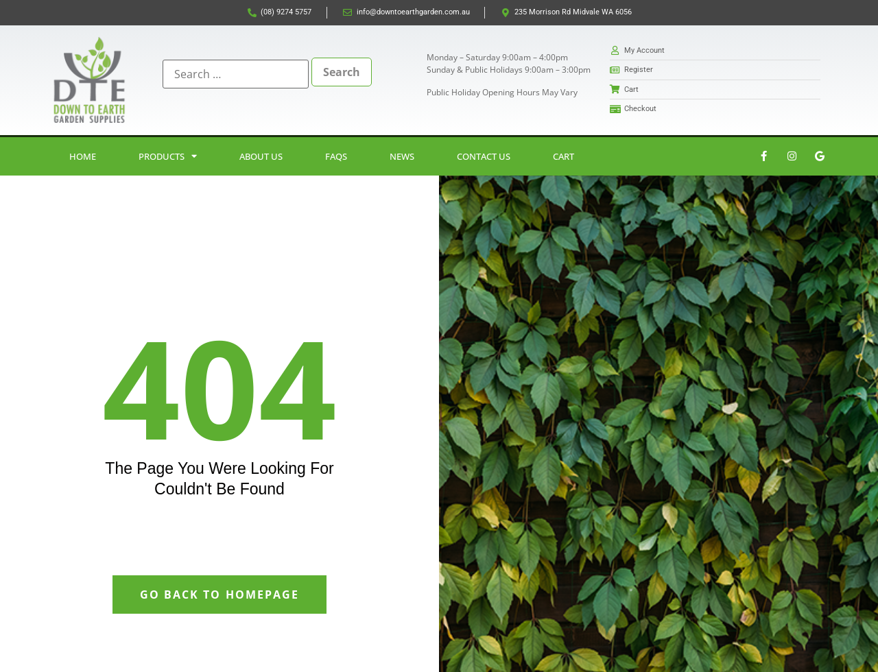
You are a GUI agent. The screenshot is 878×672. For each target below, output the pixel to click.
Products (168, 156)
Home (82, 156)
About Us (261, 156)
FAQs (336, 156)
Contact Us (483, 156)
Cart (563, 156)
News (402, 156)
